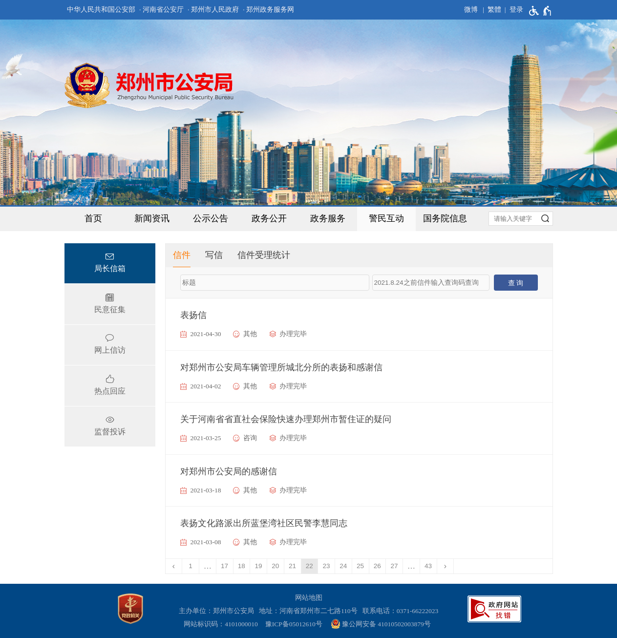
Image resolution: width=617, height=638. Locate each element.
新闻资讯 (152, 218)
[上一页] (174, 566)
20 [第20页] (275, 566)
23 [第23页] (326, 566)
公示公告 (210, 218)
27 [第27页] (394, 566)
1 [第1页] (190, 566)
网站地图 (308, 597)
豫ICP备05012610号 (293, 624)
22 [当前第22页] (309, 566)
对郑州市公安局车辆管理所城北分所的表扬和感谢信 (281, 367)
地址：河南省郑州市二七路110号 (310, 611)
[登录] (512, 10)
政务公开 (269, 218)
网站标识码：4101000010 (222, 624)
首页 (93, 218)
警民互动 (386, 218)
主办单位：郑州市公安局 (218, 611)
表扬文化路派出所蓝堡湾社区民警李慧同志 (263, 523)
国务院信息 (445, 218)
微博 (471, 9)
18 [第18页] (241, 566)
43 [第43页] (428, 566)
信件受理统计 (263, 255)
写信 (214, 255)
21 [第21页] (292, 566)
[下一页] (445, 566)
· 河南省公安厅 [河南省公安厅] (161, 9)
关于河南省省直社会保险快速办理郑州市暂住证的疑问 (285, 419)
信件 (182, 255)
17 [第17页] (224, 566)
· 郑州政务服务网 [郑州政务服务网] (268, 9)
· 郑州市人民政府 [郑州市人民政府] (213, 9)
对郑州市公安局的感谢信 (228, 471)
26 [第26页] (377, 566)
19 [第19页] (258, 566)
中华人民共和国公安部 (101, 9)
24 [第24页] (343, 566)
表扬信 (193, 315)
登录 (516, 9)
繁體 (494, 9)
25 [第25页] (360, 566)
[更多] (411, 566)
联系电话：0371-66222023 (400, 611)
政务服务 (327, 218)
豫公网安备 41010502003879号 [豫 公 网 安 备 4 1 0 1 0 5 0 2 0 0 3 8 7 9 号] (381, 624)
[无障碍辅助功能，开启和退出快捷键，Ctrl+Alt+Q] (540, 11)
